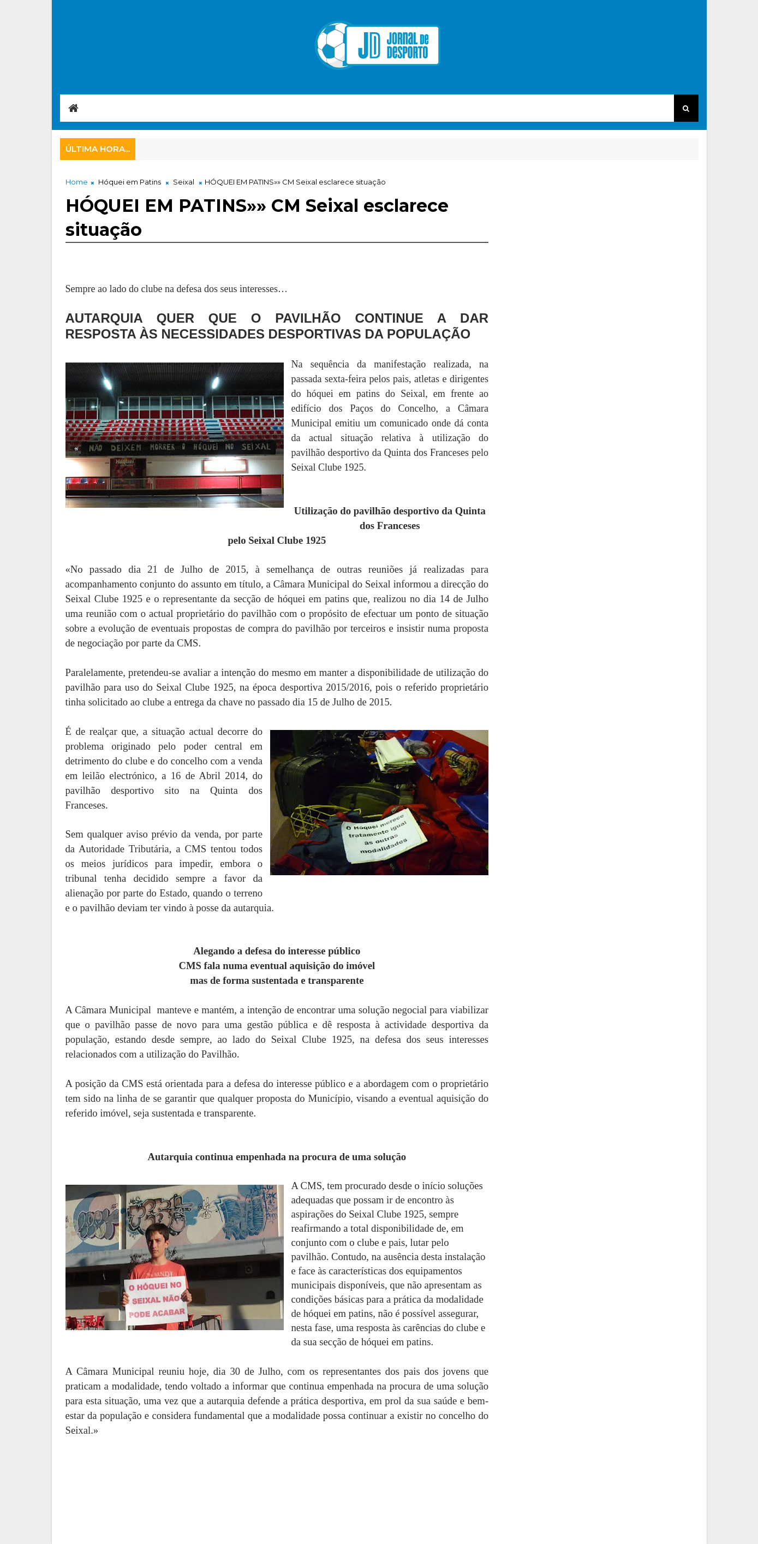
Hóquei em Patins (129, 181)
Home (76, 181)
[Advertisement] (264, 1476)
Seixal (183, 181)
